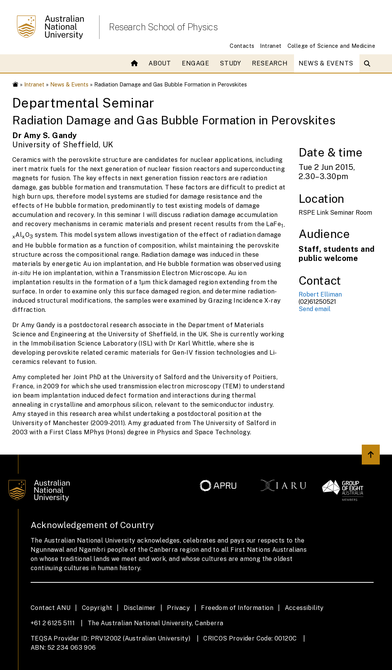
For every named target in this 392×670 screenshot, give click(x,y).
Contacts (242, 45)
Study (230, 63)
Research (270, 63)
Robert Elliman (320, 294)
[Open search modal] (369, 63)
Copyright (97, 607)
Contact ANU (50, 607)
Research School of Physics (163, 26)
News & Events (326, 63)
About (160, 63)
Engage (195, 63)
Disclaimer (140, 607)
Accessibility (304, 607)
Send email (314, 309)
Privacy (178, 607)
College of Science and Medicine (331, 45)
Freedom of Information (237, 607)
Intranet (270, 45)
